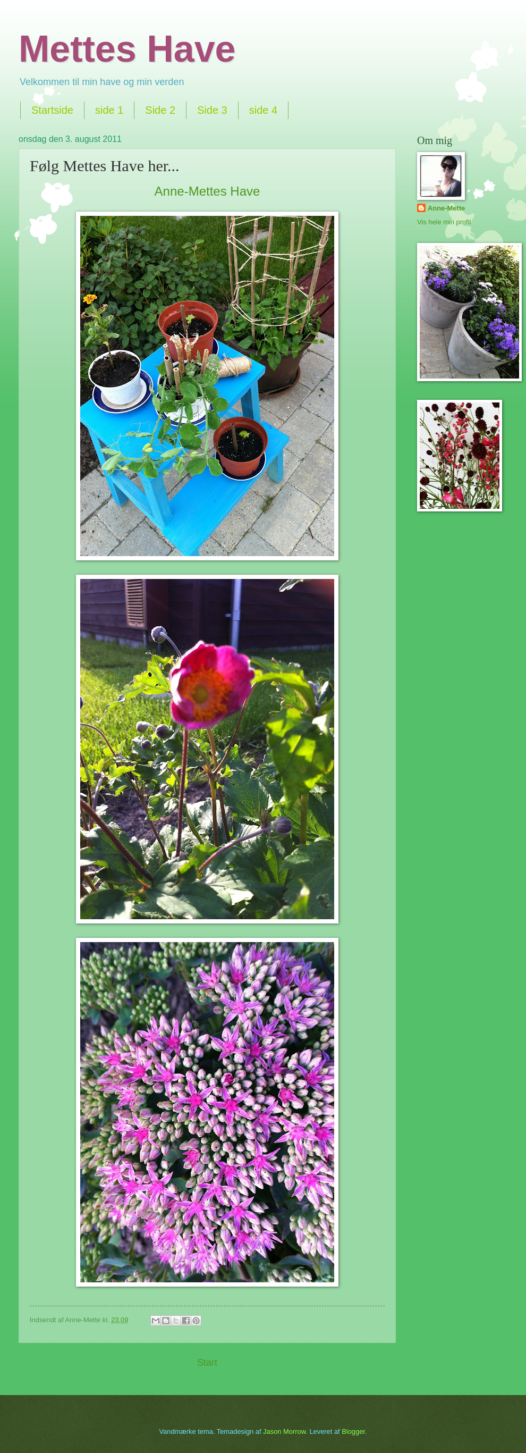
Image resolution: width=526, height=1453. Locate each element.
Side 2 (160, 110)
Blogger (353, 1431)
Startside (52, 110)
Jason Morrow (284, 1431)
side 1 (109, 110)
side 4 (263, 110)
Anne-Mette (446, 208)
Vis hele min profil (444, 222)
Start (207, 1362)
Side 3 (212, 110)
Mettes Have (127, 49)
